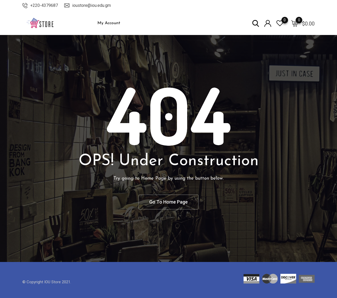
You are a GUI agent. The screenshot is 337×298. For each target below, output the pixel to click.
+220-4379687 (44, 5)
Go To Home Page (168, 202)
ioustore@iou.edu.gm (91, 5)
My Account (108, 23)
